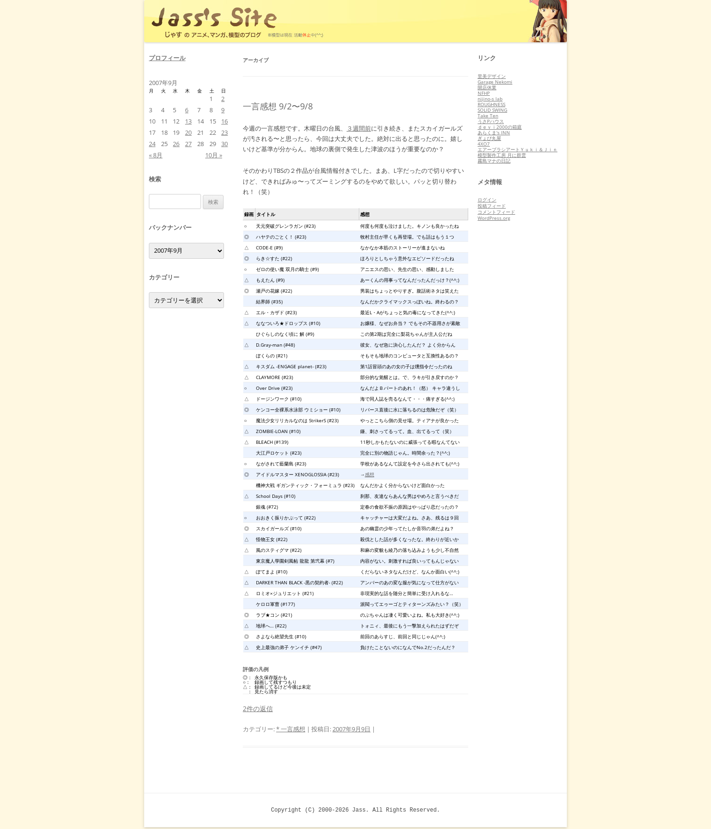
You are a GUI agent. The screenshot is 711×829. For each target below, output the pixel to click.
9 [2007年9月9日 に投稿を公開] (222, 110)
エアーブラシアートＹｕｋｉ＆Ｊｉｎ (517, 149)
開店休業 (487, 87)
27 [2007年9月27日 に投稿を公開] (188, 143)
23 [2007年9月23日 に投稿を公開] (224, 132)
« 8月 (155, 155)
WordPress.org (494, 218)
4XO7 (484, 143)
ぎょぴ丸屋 (489, 138)
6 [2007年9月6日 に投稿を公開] (186, 110)
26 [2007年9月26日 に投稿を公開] (176, 143)
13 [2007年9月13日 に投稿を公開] (188, 121)
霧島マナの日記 (494, 160)
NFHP (484, 93)
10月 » (213, 155)
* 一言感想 (290, 729)
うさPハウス (491, 121)
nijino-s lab (490, 98)
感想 (369, 474)
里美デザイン (492, 76)
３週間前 (359, 128)
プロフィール (167, 58)
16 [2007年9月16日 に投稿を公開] (224, 121)
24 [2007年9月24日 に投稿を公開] (152, 143)
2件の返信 (258, 708)
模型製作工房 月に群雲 (502, 155)
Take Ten (488, 115)
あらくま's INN (494, 132)
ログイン (487, 199)
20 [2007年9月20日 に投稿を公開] (188, 132)
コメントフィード (496, 212)
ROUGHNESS (491, 104)
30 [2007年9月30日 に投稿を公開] (224, 143)
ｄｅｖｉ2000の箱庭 (500, 127)
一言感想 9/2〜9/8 (278, 106)
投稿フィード (492, 205)
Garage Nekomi (495, 81)
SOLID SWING (492, 110)
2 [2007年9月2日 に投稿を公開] (222, 98)
